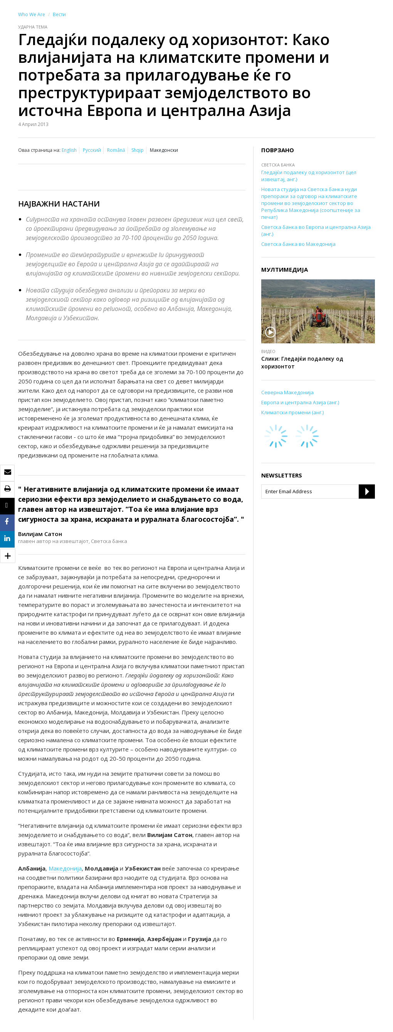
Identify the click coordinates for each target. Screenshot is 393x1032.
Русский (92, 150)
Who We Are (31, 14)
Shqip (137, 150)
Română (116, 150)
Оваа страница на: (39, 150)
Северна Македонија (287, 392)
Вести (59, 14)
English (69, 150)
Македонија (65, 868)
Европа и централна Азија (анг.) (300, 402)
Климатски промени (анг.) (292, 412)
